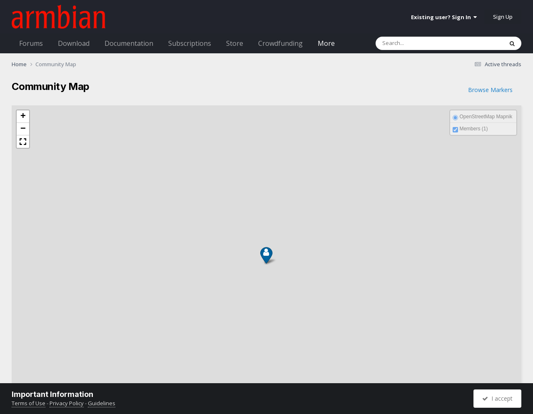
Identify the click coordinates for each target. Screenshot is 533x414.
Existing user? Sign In (444, 17)
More (326, 43)
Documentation (129, 43)
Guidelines (101, 403)
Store (234, 43)
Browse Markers (490, 90)
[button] (265, 261)
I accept (497, 398)
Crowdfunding (280, 43)
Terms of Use (28, 403)
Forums (31, 43)
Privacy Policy (67, 403)
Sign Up (503, 16)
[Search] (422, 43)
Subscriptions (189, 43)
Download (74, 43)
